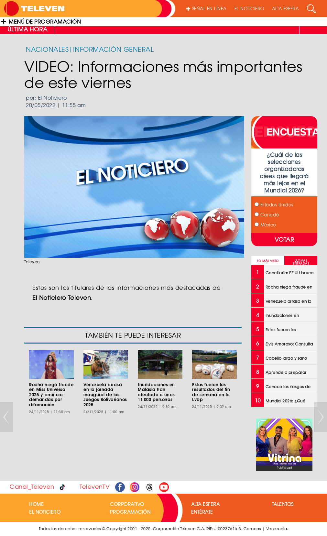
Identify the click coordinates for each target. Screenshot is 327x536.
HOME (36, 504)
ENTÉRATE (202, 512)
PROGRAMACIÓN (130, 512)
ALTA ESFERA (285, 8)
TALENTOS (283, 504)
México (265, 225)
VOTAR (284, 239)
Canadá (267, 215)
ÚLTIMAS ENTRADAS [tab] (301, 262)
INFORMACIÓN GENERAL (113, 49)
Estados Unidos (274, 205)
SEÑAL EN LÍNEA (206, 8)
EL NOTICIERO (249, 8)
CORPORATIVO (127, 504)
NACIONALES (47, 49)
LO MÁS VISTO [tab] (268, 261)
